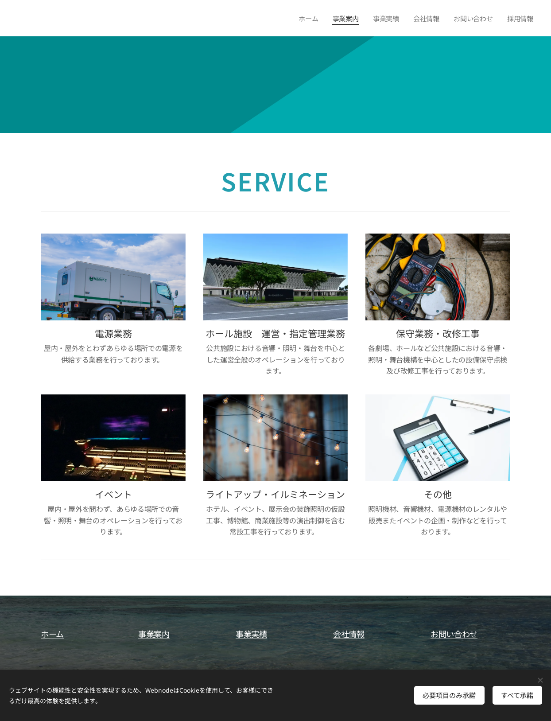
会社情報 (349, 633)
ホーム (52, 633)
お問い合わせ (454, 633)
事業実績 (251, 633)
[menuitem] (308, 18)
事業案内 (154, 633)
